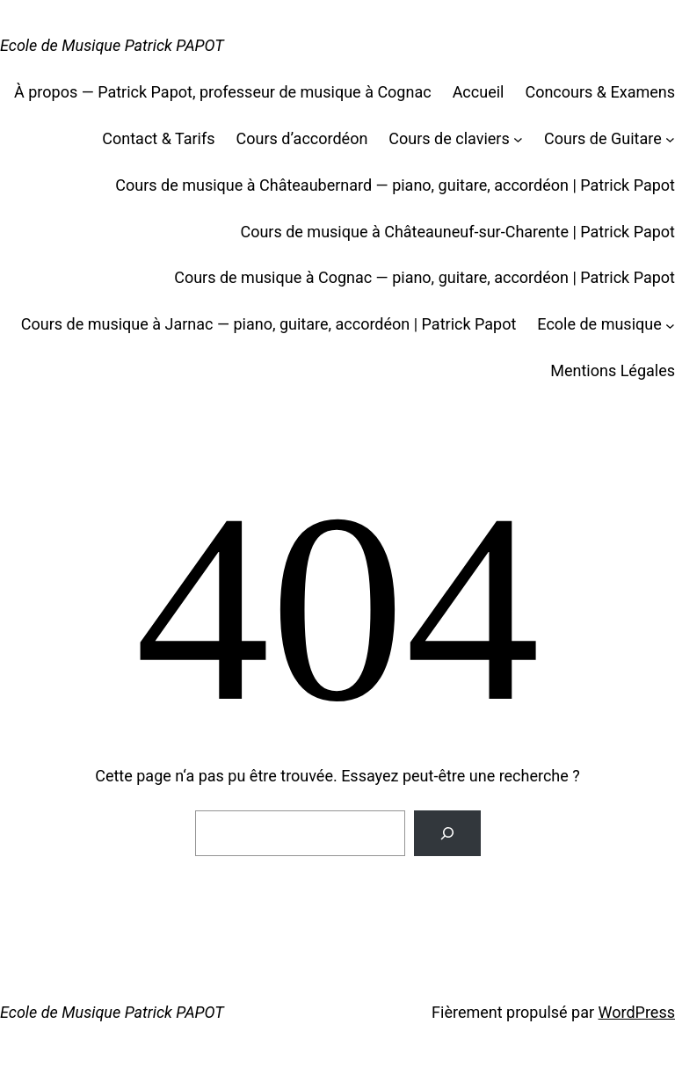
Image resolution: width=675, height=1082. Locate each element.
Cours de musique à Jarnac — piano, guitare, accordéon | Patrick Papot (269, 324)
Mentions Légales (612, 370)
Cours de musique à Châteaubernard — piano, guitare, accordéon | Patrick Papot (395, 185)
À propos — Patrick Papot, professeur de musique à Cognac (223, 92)
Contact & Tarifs (158, 138)
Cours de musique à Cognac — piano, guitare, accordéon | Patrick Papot (424, 277)
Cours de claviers (448, 138)
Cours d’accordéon (302, 138)
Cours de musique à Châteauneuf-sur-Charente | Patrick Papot (457, 231)
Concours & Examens (600, 92)
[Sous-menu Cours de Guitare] (670, 139)
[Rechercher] (447, 833)
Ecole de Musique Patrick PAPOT (112, 45)
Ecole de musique (599, 324)
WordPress (637, 1012)
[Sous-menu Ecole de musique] (670, 325)
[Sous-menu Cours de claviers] (518, 139)
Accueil (478, 92)
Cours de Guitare (603, 138)
